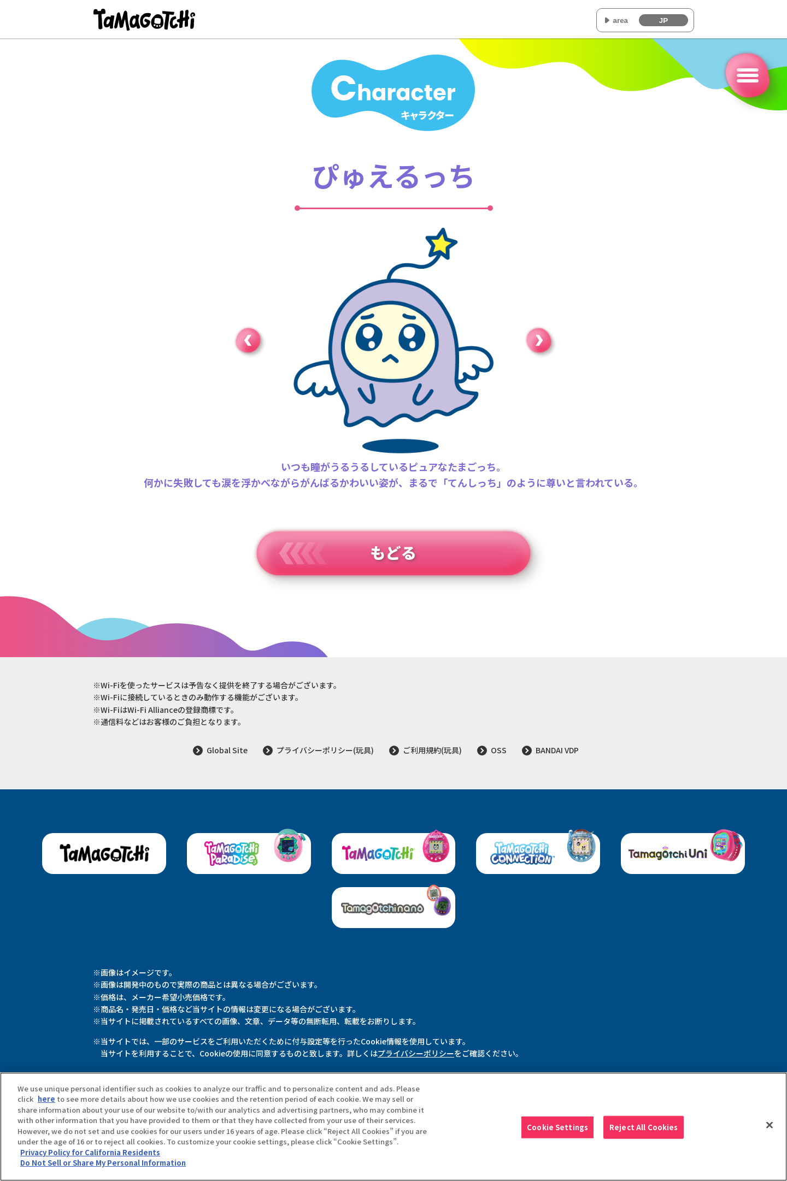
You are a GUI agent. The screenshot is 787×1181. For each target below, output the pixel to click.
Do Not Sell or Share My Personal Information (103, 1163)
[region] (393, 1126)
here (46, 1099)
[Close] (769, 1125)
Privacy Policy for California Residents (90, 1152)
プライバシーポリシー (416, 1053)
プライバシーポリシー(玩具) (325, 750)
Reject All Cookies (643, 1127)
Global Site (227, 750)
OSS (499, 750)
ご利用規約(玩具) (432, 750)
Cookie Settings (557, 1127)
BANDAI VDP (557, 750)
